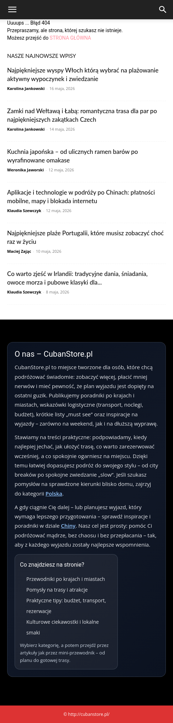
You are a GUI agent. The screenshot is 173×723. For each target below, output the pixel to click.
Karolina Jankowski (25, 88)
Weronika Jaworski (25, 169)
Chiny (68, 525)
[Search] (163, 9)
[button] (12, 9)
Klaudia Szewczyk (24, 210)
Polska (54, 493)
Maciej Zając (19, 251)
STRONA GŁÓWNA (70, 38)
